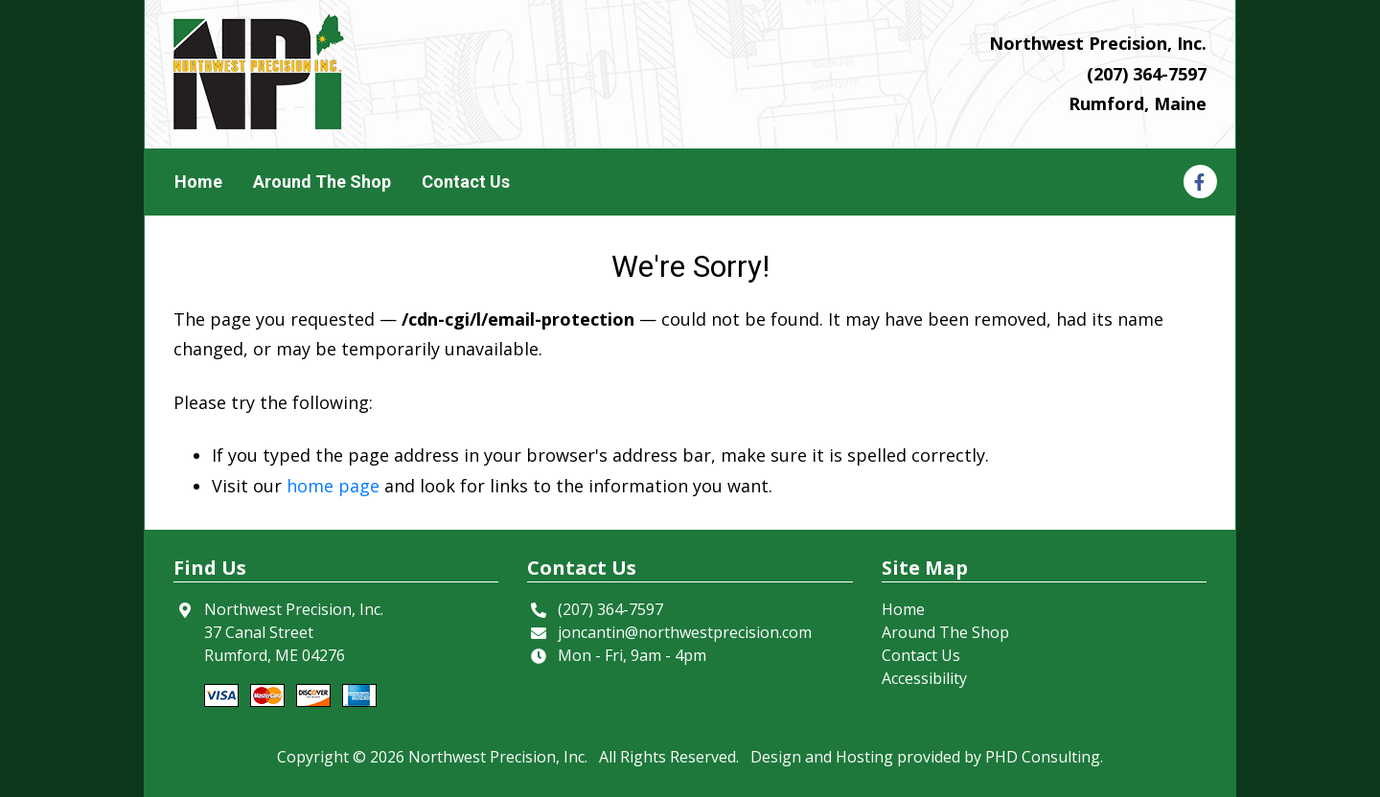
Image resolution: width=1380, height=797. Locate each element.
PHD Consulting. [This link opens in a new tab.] (1044, 756)
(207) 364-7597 (1147, 73)
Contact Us (466, 181)
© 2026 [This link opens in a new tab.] (378, 756)
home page (333, 485)
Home (198, 181)
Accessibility (924, 678)
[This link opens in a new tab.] (1199, 181)
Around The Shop (322, 181)
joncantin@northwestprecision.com (685, 632)
